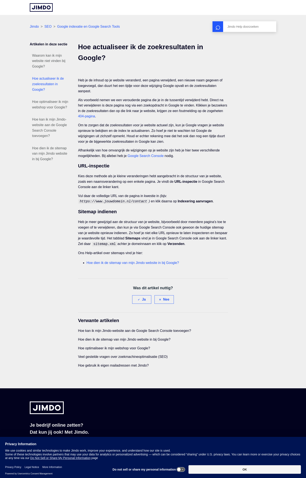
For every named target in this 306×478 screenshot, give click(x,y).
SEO (48, 26)
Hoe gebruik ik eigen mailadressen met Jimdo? (113, 364)
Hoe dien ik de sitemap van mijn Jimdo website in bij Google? (49, 153)
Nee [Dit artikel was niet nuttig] (166, 298)
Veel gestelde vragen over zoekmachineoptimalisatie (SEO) (123, 356)
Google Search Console (146, 156)
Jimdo (34, 26)
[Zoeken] (244, 26)
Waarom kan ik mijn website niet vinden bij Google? (48, 61)
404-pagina (86, 116)
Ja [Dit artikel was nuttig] (144, 298)
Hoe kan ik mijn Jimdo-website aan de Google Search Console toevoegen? (49, 128)
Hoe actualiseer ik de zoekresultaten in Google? (48, 84)
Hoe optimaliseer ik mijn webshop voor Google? (50, 104)
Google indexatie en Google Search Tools (88, 26)
